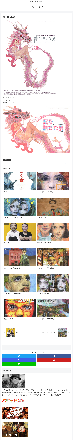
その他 (4, 424)
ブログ (4, 408)
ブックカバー (6, 416)
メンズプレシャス (7, 420)
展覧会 (4, 412)
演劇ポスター (7, 159)
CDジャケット (6, 404)
